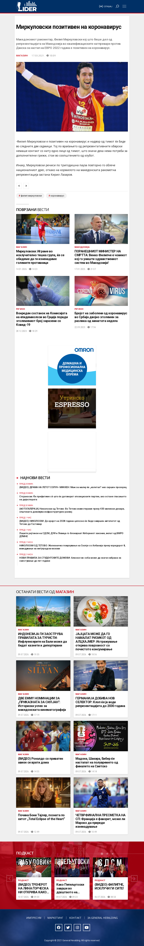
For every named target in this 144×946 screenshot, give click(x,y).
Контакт (75, 918)
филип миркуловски (31, 195)
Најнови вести (35, 477)
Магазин (22, 55)
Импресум (33, 918)
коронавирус (57, 195)
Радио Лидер (26, 6)
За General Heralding (102, 918)
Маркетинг (55, 918)
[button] (9, 878)
